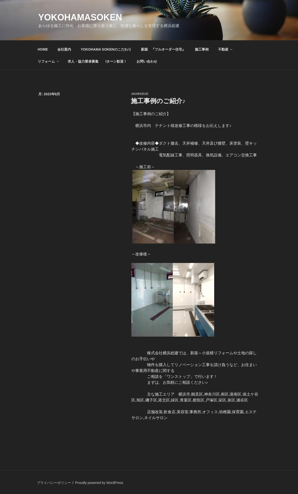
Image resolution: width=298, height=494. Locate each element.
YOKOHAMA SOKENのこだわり (106, 49)
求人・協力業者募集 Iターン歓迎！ (97, 61)
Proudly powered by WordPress (99, 483)
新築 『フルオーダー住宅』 (163, 49)
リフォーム (49, 61)
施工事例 (202, 49)
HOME (43, 49)
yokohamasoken (80, 17)
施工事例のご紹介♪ (158, 101)
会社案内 (64, 49)
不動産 (225, 49)
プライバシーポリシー (54, 483)
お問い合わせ (147, 61)
